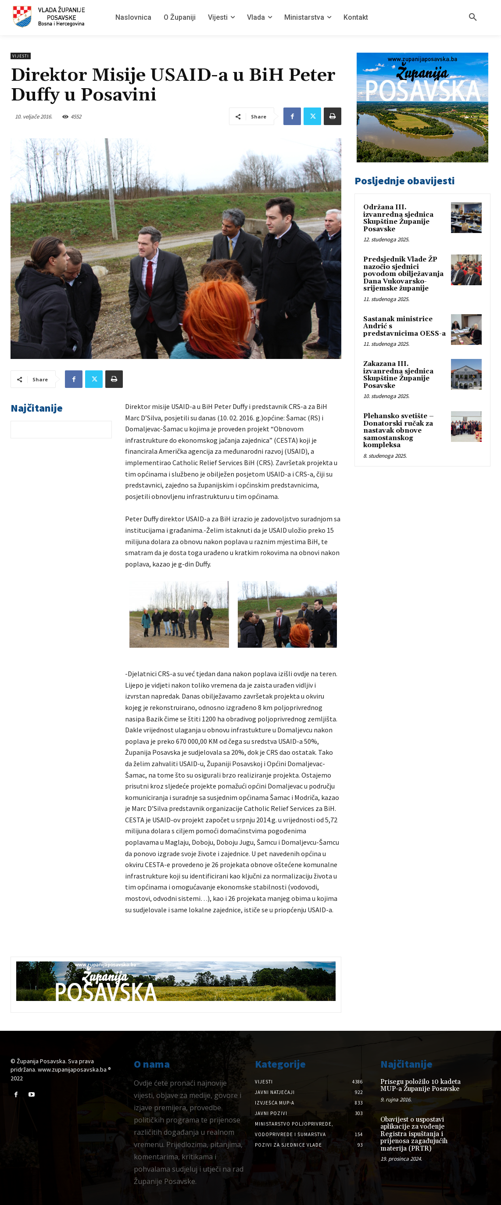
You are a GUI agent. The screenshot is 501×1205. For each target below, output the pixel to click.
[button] (472, 17)
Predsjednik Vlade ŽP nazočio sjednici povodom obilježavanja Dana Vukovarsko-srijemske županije (403, 274)
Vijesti (21, 56)
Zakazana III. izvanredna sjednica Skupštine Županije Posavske (398, 375)
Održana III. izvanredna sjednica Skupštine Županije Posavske (398, 218)
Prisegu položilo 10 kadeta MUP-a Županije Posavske (420, 1086)
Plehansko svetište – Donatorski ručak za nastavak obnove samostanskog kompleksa (398, 430)
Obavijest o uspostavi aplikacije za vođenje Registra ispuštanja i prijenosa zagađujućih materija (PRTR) (413, 1134)
